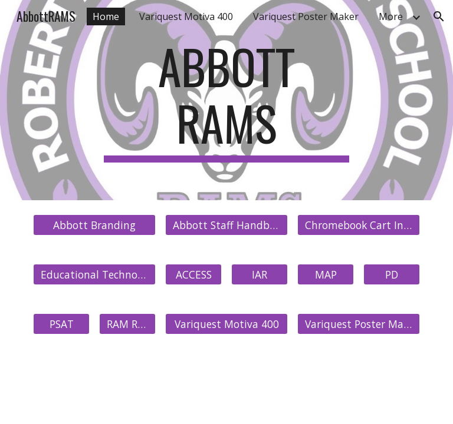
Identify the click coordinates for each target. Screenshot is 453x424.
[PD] (391, 275)
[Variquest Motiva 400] (226, 324)
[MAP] (325, 275)
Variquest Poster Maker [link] (306, 16)
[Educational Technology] (94, 275)
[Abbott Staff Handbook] (226, 225)
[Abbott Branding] (94, 225)
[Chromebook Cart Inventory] (358, 225)
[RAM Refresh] (127, 324)
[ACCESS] (193, 275)
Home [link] (106, 16)
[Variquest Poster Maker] (358, 324)
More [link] (391, 16)
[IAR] (259, 275)
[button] (439, 16)
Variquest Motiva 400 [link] (186, 16)
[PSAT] (61, 324)
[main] (226, 100)
